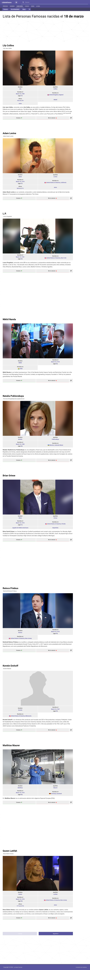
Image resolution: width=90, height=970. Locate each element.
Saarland (59, 793)
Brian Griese (9, 475)
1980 (23, 444)
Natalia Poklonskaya (13, 396)
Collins (55, 89)
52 (56, 363)
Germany (53, 793)
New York (63, 258)
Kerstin (20, 710)
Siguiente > (56, 933)
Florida (64, 524)
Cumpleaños (20, 6)
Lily (20, 89)
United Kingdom (53, 94)
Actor (20, 103)
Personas (5, 6)
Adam (20, 176)
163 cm (19, 100)
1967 (58, 709)
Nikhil (20, 362)
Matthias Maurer (11, 745)
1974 (58, 361)
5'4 (22, 100)
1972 (58, 631)
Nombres (12, 6)
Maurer (55, 787)
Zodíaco (27, 6)
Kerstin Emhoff (10, 665)
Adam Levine (9, 133)
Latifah (55, 894)
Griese (55, 518)
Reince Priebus (10, 588)
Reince (20, 632)
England (61, 94)
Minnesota (28, 716)
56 (21, 794)
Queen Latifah (10, 851)
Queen (20, 894)
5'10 (22, 906)
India (21, 368)
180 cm (19, 188)
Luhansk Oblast (58, 445)
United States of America (53, 182)
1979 (23, 181)
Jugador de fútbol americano (20, 527)
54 (56, 633)
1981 (23, 257)
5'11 (22, 188)
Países (32, 6)
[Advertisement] (46, 30)
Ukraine (52, 445)
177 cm (19, 906)
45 (21, 259)
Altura (38, 6)
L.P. (4, 213)
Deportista (55, 527)
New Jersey (28, 638)
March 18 (18, 93)
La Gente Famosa (18, 967)
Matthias (20, 787)
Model (55, 99)
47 (21, 183)
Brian (20, 518)
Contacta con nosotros (81, 967)
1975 (23, 523)
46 (21, 446)
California (63, 182)
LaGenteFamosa (6, 2)
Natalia (20, 439)
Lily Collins (8, 45)
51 (21, 524)
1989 (23, 93)
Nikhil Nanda (9, 319)
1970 (23, 792)
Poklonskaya (55, 439)
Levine (55, 176)
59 (56, 711)
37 (21, 95)
